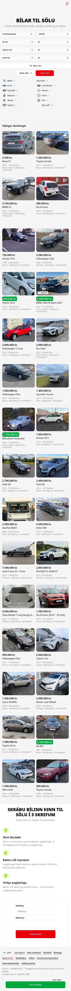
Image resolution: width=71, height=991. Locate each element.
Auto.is (9, 3)
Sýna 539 (45, 73)
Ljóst (7, 952)
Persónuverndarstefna (47, 958)
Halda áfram (35, 934)
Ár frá (17, 42)
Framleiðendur (17, 34)
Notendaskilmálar (10, 963)
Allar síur (36, 65)
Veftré (31, 958)
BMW (8, 80)
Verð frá (17, 57)
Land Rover (46, 85)
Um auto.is (19, 952)
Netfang (20, 906)
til (53, 42)
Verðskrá (47, 952)
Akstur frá (17, 49)
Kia (42, 80)
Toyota (9, 105)
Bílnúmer (20, 918)
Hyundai (10, 90)
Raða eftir (26, 73)
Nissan (44, 90)
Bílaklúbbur (21, 958)
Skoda (9, 100)
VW (42, 100)
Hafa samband (34, 952)
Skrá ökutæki (45, 983)
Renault (10, 95)
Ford (8, 85)
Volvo (43, 95)
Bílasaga (58, 952)
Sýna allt (47, 105)
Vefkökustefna (28, 963)
